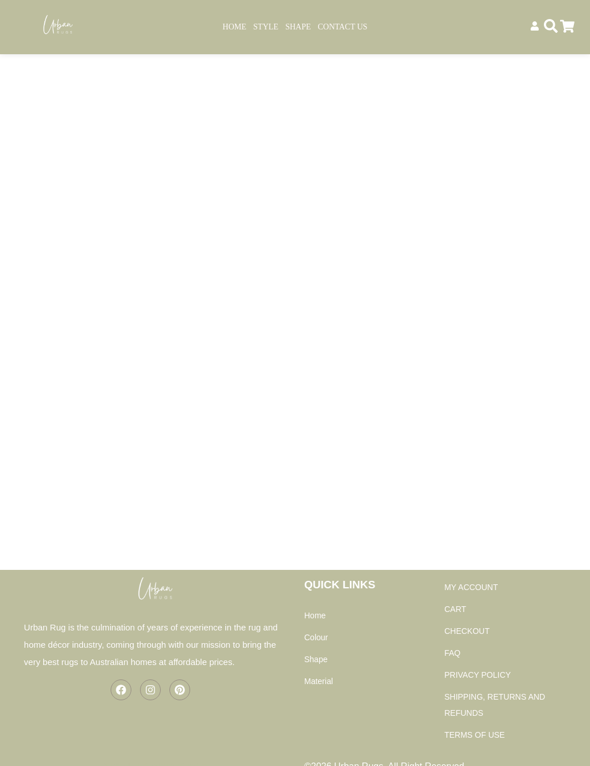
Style (266, 27)
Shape (298, 27)
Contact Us (343, 27)
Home (234, 27)
